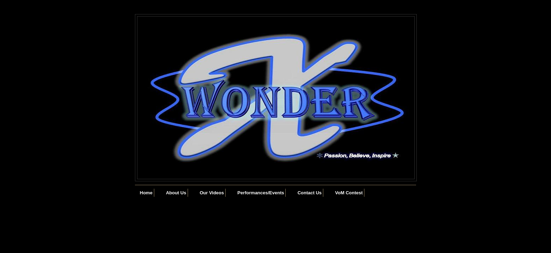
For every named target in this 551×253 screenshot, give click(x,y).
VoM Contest (349, 192)
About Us (176, 192)
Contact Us (310, 192)
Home (146, 192)
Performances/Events (261, 192)
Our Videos (212, 192)
